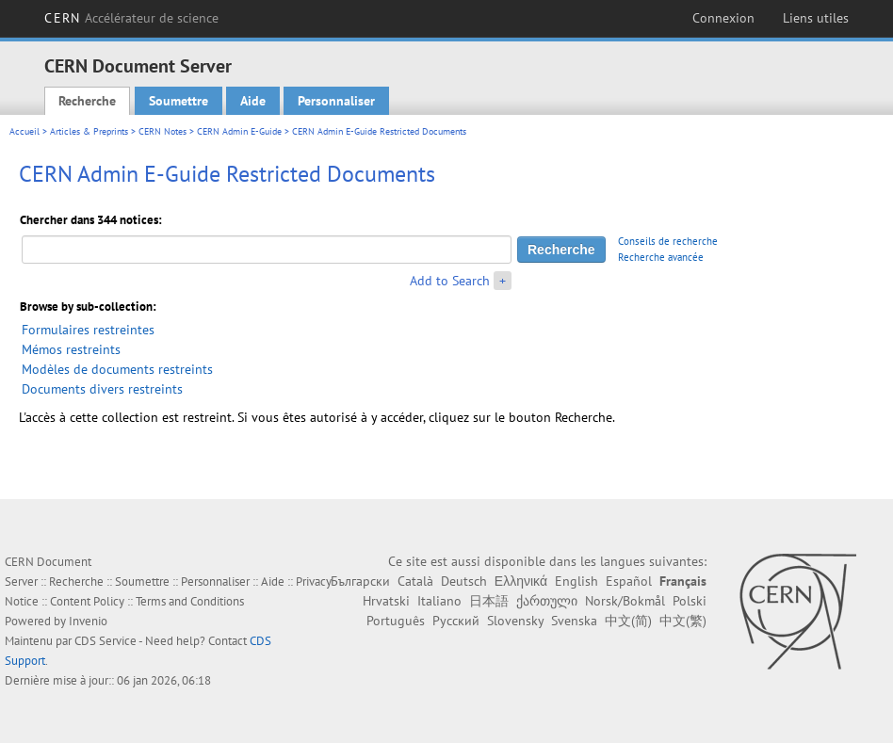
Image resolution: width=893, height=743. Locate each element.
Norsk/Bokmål (625, 600)
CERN (131, 17)
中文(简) (628, 620)
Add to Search (450, 280)
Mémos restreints (71, 349)
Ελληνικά (521, 581)
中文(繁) (682, 620)
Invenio (88, 621)
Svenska (574, 620)
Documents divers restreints (102, 388)
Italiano (439, 600)
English (576, 581)
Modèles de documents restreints (117, 369)
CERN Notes (162, 131)
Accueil (24, 131)
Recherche (87, 100)
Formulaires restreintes (88, 329)
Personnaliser (336, 100)
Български (360, 581)
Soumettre (178, 100)
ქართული (546, 600)
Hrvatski (386, 600)
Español (629, 581)
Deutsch (464, 581)
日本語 (489, 600)
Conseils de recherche (668, 241)
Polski (689, 600)
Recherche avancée (661, 257)
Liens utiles (816, 17)
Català (415, 581)
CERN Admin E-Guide (239, 131)
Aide (253, 100)
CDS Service (105, 641)
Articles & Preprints (89, 131)
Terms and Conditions (190, 601)
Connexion (723, 17)
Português (395, 620)
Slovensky (515, 620)
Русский (455, 620)
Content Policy (87, 601)
